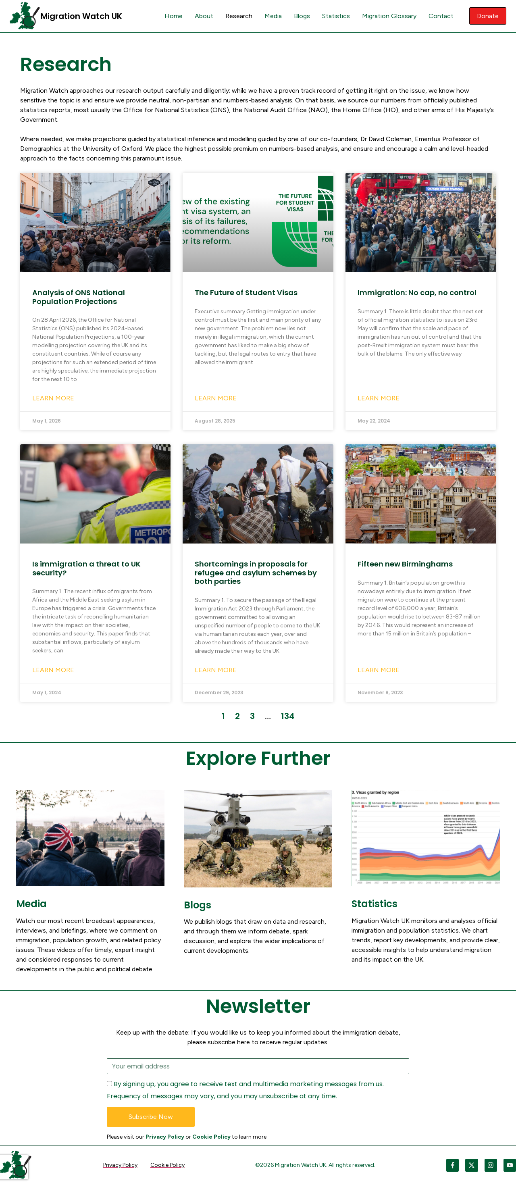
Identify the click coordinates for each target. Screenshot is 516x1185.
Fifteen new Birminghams (405, 564)
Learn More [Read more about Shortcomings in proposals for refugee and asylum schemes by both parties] (216, 670)
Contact (439, 16)
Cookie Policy (211, 1137)
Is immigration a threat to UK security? (86, 568)
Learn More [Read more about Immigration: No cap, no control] (378, 398)
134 (288, 716)
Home (172, 16)
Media (271, 16)
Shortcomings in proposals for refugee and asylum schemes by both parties (256, 572)
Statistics (334, 16)
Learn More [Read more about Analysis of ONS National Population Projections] (53, 398)
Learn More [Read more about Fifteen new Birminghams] (378, 670)
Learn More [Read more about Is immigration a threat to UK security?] (53, 670)
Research (237, 16)
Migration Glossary (387, 16)
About (202, 16)
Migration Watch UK (81, 16)
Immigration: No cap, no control (417, 292)
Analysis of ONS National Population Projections (78, 296)
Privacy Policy (165, 1137)
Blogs (300, 16)
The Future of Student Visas (246, 292)
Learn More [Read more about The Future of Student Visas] (216, 398)
